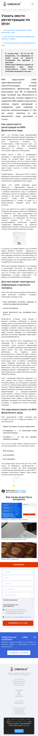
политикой (25, 725)
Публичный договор (19, 683)
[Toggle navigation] (32, 4)
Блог (19, 692)
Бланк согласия (19, 685)
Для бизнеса (19, 690)
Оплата (19, 694)
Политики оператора (17, 613)
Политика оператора (19, 681)
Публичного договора (25, 617)
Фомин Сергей (21, 490)
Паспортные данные (10, 600)
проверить (18, 565)
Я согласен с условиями (18, 617)
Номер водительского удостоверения (10, 605)
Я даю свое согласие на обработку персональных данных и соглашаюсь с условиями (16, 611)
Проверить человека (18, 652)
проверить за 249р (18, 623)
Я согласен (19, 731)
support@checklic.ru (19, 710)
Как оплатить (19, 696)
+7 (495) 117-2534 (19, 712)
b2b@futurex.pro (19, 703)
